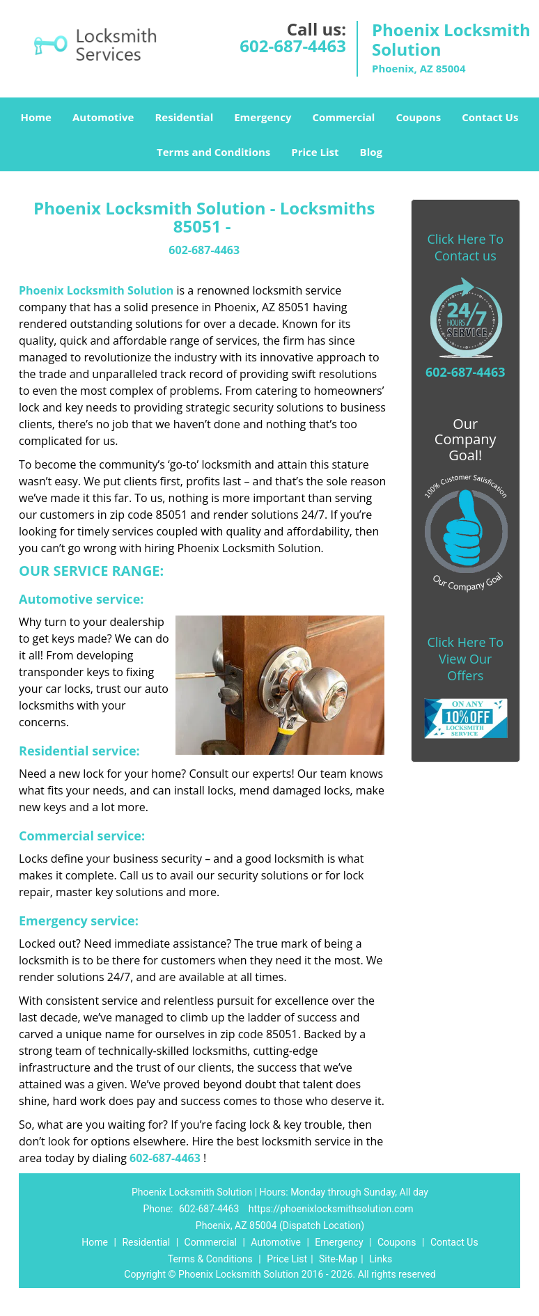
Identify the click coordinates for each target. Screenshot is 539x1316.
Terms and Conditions (213, 152)
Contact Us (490, 117)
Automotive (103, 117)
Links (380, 1258)
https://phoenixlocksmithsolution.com (331, 1208)
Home (36, 117)
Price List (314, 152)
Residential (184, 117)
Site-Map (338, 1258)
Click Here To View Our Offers (465, 659)
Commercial (343, 117)
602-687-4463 (293, 45)
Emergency (262, 117)
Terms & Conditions (210, 1258)
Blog (371, 152)
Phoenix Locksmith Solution (96, 290)
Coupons (418, 117)
